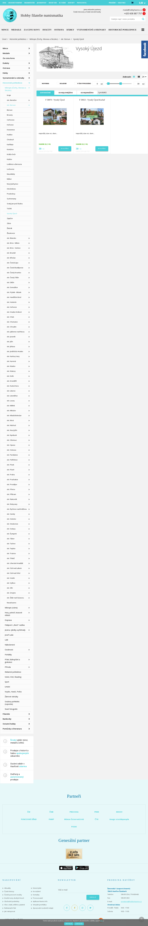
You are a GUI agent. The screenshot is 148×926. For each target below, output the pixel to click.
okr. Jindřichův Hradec (15, 351)
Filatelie (6, 714)
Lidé (6, 640)
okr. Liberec (11, 391)
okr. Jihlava (11, 346)
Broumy (10, 115)
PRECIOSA (74, 812)
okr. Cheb (10, 317)
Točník (9, 208)
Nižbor (9, 179)
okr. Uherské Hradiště (15, 563)
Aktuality (7, 888)
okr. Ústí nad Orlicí (13, 573)
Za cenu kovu (9, 58)
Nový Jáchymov (12, 184)
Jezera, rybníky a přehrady (15, 630)
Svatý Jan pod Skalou (15, 203)
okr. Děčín (10, 282)
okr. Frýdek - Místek (14, 292)
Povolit (69, 924)
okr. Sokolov (11, 519)
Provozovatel (38, 898)
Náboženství (10, 645)
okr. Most (10, 420)
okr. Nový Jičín (12, 430)
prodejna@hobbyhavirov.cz (131, 901)
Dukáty (6, 63)
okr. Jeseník (11, 337)
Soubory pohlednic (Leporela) (12, 702)
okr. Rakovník (12, 499)
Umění (7, 687)
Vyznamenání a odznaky (13, 78)
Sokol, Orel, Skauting (13, 677)
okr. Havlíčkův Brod (14, 297)
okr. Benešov (12, 100)
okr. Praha (11, 474)
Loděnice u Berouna (14, 164)
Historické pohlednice (17, 39)
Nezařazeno (11, 603)
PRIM (96, 812)
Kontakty (36, 895)
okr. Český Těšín (13, 277)
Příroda (8, 667)
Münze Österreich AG (74, 819)
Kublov (9, 159)
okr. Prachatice (12, 479)
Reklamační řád (10, 908)
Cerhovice (10, 120)
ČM (28, 812)
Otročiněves (11, 189)
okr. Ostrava (11, 450)
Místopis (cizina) (11, 607)
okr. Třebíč (11, 558)
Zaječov (10, 218)
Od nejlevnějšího (66, 93)
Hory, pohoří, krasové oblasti (13, 613)
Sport (7, 682)
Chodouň (10, 139)
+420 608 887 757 (133, 13)
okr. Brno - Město (13, 243)
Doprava (8, 620)
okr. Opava (11, 445)
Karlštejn (10, 144)
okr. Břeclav (11, 258)
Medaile (6, 53)
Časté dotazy (9, 891)
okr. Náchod (11, 425)
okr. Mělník (11, 405)
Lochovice (10, 169)
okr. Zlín (10, 588)
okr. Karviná (11, 361)
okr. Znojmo (11, 593)
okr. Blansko (11, 238)
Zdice (9, 223)
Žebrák (9, 228)
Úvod (4, 39)
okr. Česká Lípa (12, 263)
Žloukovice (11, 233)
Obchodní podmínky (11, 901)
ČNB (51, 812)
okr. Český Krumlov (14, 272)
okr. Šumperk (12, 534)
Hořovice (10, 125)
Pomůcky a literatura (12, 728)
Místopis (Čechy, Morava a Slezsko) (44, 39)
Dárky (5, 73)
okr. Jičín (10, 341)
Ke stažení (37, 891)
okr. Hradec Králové (14, 312)
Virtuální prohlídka (39, 905)
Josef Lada (9, 635)
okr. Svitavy (11, 529)
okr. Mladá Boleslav (14, 415)
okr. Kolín (10, 376)
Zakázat (79, 924)
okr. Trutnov (11, 553)
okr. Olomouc (12, 440)
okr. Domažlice (12, 287)
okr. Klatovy (11, 371)
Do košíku (65, 148)
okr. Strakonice (12, 524)
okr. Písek (10, 465)
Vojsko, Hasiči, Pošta (13, 691)
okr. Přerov (11, 489)
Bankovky (7, 719)
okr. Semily (11, 514)
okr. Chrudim (11, 327)
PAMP (51, 819)
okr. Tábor (11, 539)
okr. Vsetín (11, 578)
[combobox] (144, 76)
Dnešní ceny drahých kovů (14, 898)
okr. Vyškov (11, 583)
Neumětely (11, 174)
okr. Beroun (65, 39)
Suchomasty (11, 199)
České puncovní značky (13, 895)
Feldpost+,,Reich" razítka (15, 625)
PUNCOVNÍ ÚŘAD (29, 819)
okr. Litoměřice (12, 396)
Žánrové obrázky (11, 696)
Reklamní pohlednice (13, 672)
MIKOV (119, 812)
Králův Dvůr (11, 154)
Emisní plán (37, 888)
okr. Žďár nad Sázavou (15, 598)
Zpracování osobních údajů (43, 908)
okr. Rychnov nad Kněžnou (17, 509)
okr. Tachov (11, 543)
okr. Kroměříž (12, 381)
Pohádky (8, 654)
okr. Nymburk (12, 435)
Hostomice (11, 130)
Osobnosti (9, 649)
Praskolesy (11, 194)
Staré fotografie (11, 709)
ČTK (96, 819)
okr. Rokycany (12, 504)
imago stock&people (119, 819)
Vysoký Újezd (12, 213)
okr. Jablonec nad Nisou (15, 332)
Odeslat (92, 897)
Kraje (9, 95)
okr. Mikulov (11, 410)
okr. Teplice (11, 548)
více (101, 921)
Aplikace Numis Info (40, 901)
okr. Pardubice (12, 455)
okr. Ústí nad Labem (14, 568)
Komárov (10, 149)
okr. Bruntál (11, 253)
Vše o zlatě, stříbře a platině (14, 905)
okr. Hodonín (11, 302)
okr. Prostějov (12, 484)
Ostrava (6, 68)
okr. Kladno (11, 366)
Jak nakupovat (9, 911)
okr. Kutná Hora (13, 386)
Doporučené (45, 93)
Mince (5, 48)
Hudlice (9, 135)
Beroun (9, 110)
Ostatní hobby (9, 724)
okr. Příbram (11, 494)
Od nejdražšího (87, 93)
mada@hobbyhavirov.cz (132, 10)
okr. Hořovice (12, 307)
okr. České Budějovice (15, 268)
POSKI (74, 826)
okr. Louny (11, 401)
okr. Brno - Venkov (14, 248)
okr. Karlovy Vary (13, 356)
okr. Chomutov (12, 322)
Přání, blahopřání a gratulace (12, 660)
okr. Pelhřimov (12, 460)
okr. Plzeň (10, 470)
